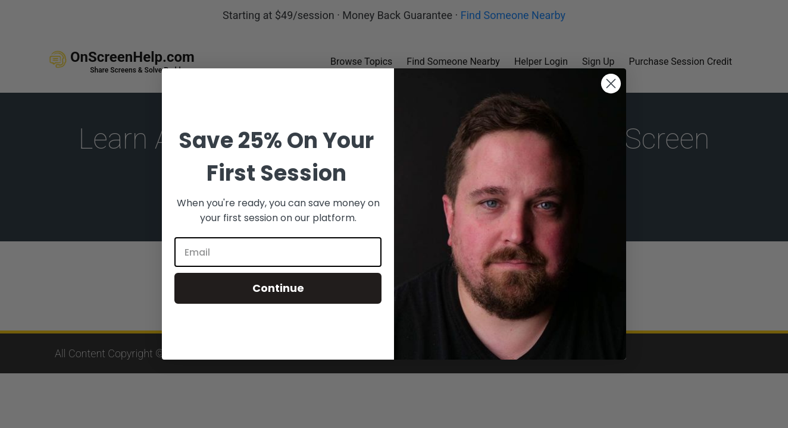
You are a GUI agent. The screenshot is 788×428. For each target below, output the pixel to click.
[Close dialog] (611, 83)
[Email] (278, 252)
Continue (278, 288)
